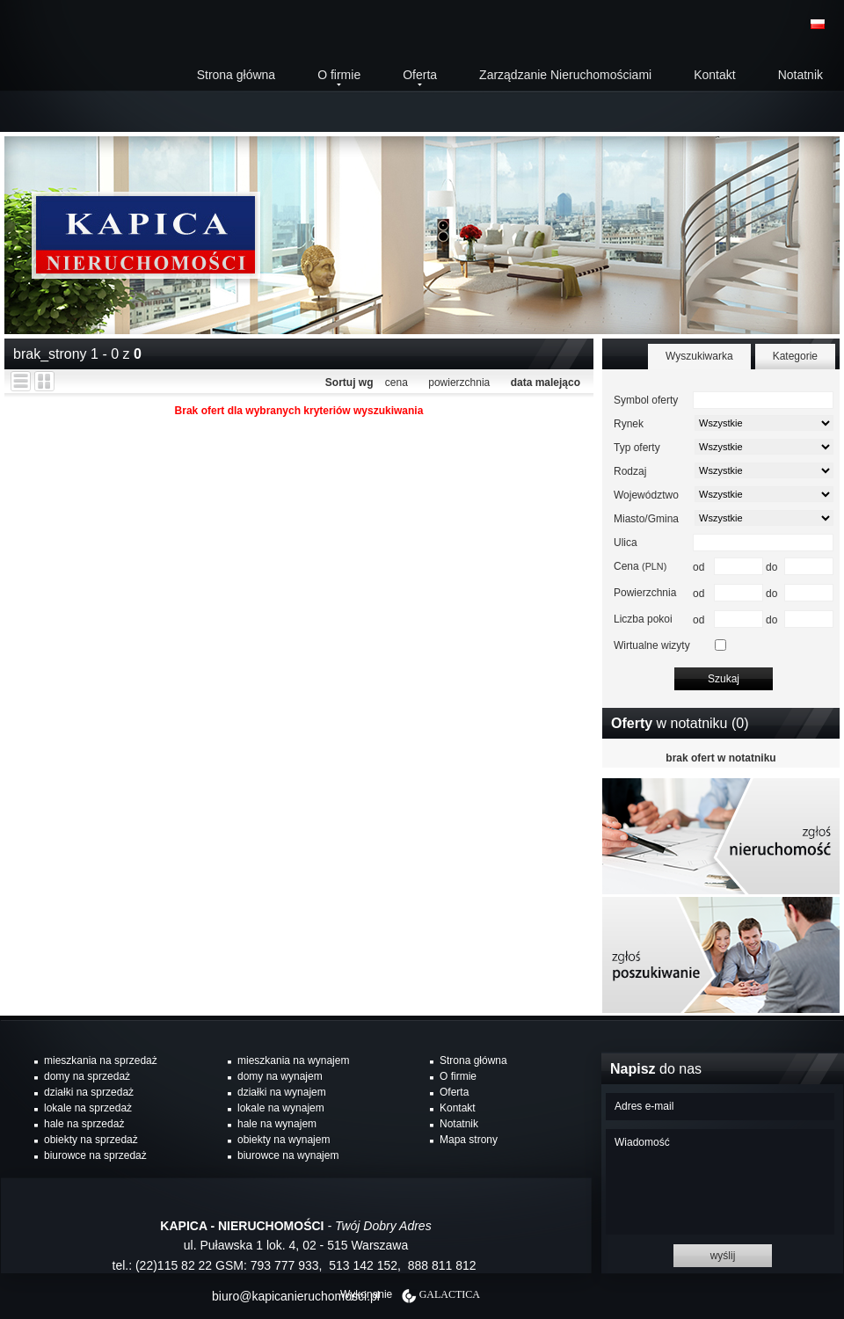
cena (396, 382)
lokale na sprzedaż (88, 1108)
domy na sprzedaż (87, 1076)
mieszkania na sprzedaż (100, 1060)
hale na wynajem (276, 1124)
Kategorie (795, 356)
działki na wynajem (281, 1092)
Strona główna (236, 75)
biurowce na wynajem (287, 1155)
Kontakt (714, 75)
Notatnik (800, 75)
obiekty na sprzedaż (91, 1139)
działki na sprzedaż (89, 1092)
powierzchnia (459, 382)
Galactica (449, 1294)
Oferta (420, 75)
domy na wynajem (280, 1076)
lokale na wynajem (280, 1108)
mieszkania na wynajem (293, 1060)
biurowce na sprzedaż (95, 1155)
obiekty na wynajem (283, 1139)
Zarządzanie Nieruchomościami (565, 75)
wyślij (723, 1256)
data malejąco (545, 382)
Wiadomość (720, 1182)
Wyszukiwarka (699, 356)
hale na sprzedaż (84, 1124)
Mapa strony (469, 1139)
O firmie (338, 75)
